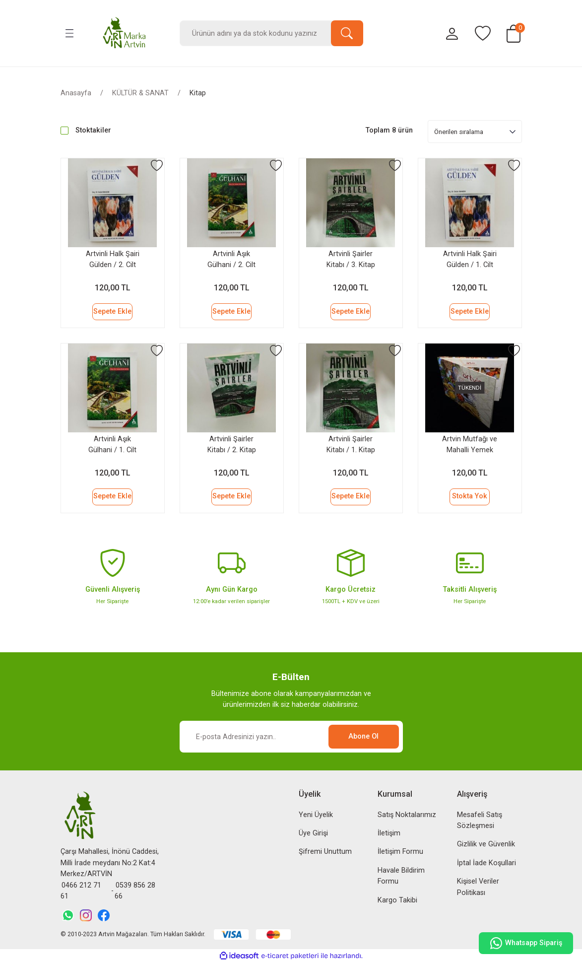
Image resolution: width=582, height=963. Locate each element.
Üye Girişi (313, 833)
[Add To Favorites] (157, 166)
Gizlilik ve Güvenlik (486, 844)
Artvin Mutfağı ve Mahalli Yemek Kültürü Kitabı (469, 446)
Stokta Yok (469, 496)
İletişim (389, 833)
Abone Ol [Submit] (363, 736)
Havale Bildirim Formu (401, 876)
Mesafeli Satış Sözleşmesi (479, 820)
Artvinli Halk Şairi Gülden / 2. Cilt (112, 259)
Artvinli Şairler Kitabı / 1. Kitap (350, 444)
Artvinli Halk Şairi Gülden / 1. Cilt (470, 259)
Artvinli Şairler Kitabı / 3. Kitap (350, 259)
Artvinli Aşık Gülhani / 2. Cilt (231, 259)
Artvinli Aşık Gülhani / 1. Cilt (112, 444)
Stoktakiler (93, 130)
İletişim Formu (400, 851)
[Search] (271, 33)
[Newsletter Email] (291, 737)
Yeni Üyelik (316, 815)
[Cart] (513, 33)
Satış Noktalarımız (407, 815)
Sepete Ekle (112, 311)
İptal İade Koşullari (486, 863)
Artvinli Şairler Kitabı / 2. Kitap (231, 444)
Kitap (198, 93)
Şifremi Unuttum (325, 851)
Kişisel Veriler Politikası (478, 886)
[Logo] (124, 33)
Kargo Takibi (397, 900)
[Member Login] (452, 33)
